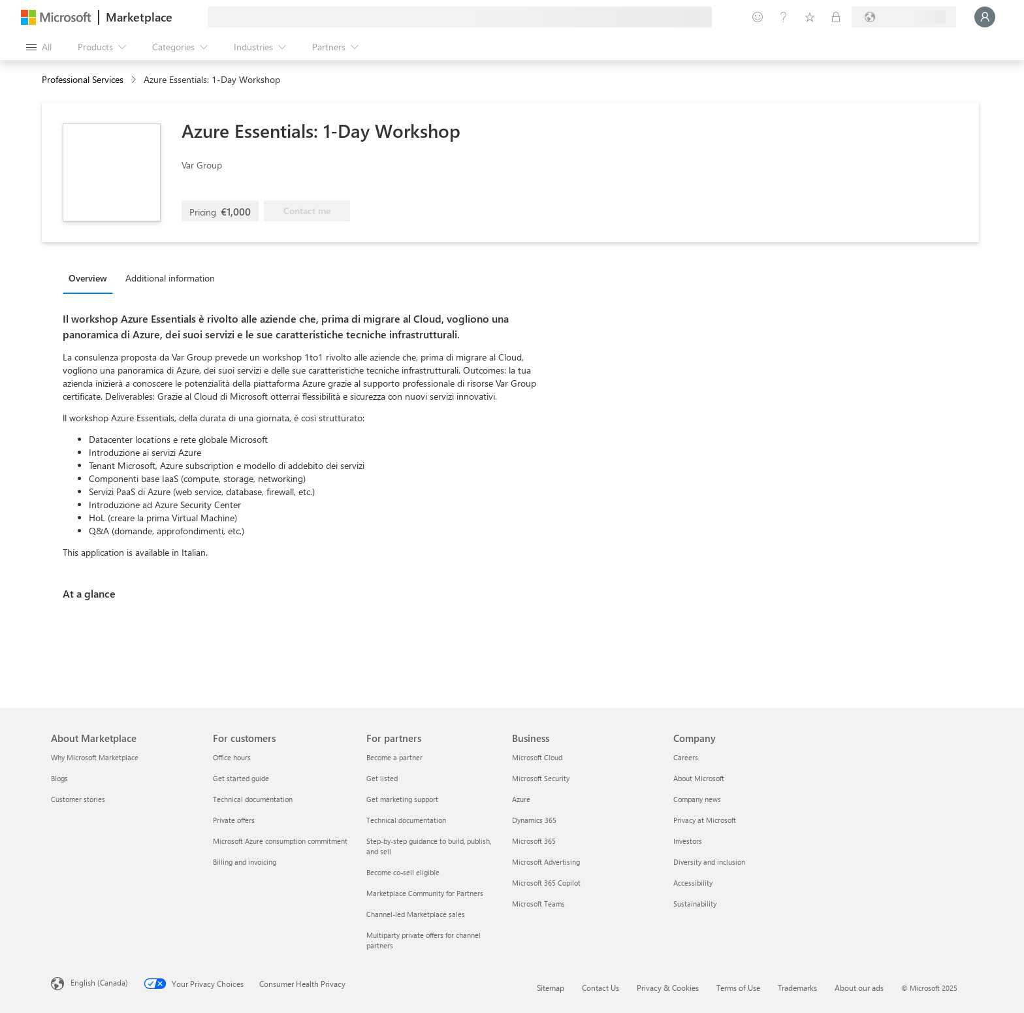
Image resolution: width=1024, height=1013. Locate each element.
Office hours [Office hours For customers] (232, 757)
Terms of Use (738, 987)
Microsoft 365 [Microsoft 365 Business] (534, 841)
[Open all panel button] (39, 47)
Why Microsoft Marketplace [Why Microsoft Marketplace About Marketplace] (94, 757)
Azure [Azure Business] (521, 799)
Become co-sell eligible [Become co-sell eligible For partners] (403, 872)
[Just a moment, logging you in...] (985, 17)
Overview (88, 278)
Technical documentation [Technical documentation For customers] (253, 799)
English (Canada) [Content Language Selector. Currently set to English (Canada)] (99, 982)
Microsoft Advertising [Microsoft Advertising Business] (546, 862)
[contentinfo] (135, 80)
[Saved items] (809, 17)
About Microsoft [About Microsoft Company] (698, 778)
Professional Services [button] (82, 79)
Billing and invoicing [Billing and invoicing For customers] (244, 862)
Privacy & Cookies (668, 987)
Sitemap (550, 987)
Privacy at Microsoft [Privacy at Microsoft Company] (704, 820)
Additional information (170, 278)
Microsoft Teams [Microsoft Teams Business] (538, 903)
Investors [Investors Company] (687, 841)
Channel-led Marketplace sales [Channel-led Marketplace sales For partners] (415, 914)
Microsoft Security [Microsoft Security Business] (540, 778)
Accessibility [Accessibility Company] (692, 883)
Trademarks (797, 987)
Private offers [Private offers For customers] (234, 820)
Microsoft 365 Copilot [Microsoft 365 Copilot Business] (546, 883)
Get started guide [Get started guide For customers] (241, 778)
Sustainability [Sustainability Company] (694, 903)
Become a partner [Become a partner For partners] (394, 757)
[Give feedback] (757, 17)
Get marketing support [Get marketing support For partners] (402, 799)
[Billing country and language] (904, 17)
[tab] (91, 277)
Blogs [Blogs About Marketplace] (59, 778)
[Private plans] (835, 17)
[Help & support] (783, 17)
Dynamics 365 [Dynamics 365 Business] (534, 820)
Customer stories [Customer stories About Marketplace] (78, 799)
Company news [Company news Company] (697, 799)
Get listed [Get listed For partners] (382, 778)
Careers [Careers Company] (685, 757)
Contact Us (600, 987)
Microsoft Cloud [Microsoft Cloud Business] (537, 757)
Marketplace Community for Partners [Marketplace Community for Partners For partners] (424, 893)
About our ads (859, 987)
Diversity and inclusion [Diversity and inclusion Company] (709, 862)
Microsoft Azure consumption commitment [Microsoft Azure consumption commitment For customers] (280, 841)
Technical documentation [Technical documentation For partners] (406, 820)
